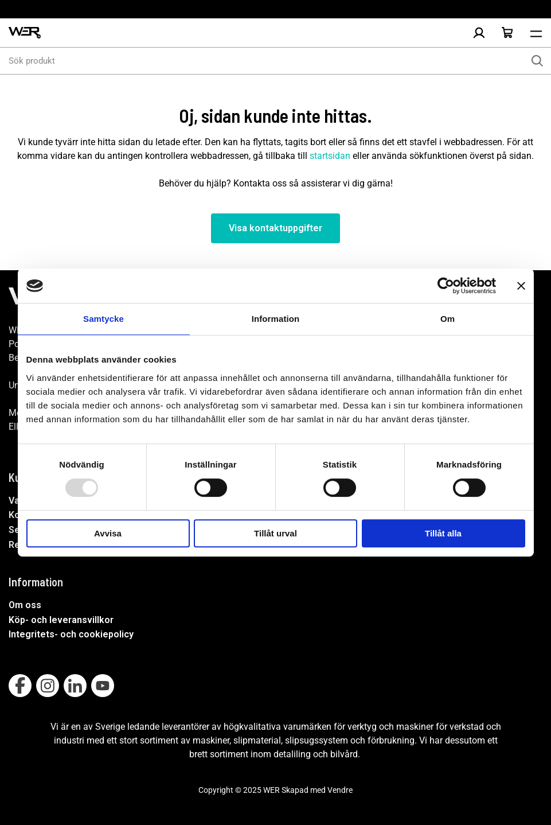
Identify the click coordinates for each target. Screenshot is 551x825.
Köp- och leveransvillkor (61, 619)
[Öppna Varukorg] (507, 32)
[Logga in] (478, 32)
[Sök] (537, 61)
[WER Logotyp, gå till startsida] (25, 33)
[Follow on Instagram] (47, 685)
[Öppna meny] (536, 33)
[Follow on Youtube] (102, 685)
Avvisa (108, 533)
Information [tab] (276, 319)
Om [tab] (447, 319)
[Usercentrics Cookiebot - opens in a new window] (446, 285)
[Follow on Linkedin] (75, 685)
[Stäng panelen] (521, 286)
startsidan (330, 155)
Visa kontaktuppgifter (275, 228)
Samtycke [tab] (103, 319)
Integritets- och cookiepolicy (71, 634)
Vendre (340, 790)
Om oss (25, 605)
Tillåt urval (275, 533)
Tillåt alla (443, 533)
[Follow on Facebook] (20, 685)
